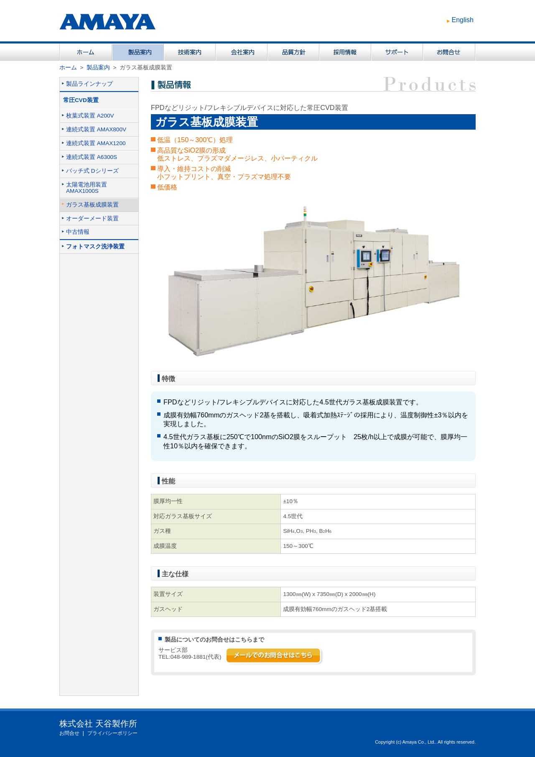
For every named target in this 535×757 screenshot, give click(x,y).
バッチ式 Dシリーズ (92, 171)
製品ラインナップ (89, 84)
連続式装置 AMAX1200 (96, 143)
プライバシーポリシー (112, 733)
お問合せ (69, 733)
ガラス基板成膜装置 (92, 205)
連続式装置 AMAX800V (96, 129)
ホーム (68, 67)
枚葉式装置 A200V (90, 116)
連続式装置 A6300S (91, 157)
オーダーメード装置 (92, 218)
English (463, 19)
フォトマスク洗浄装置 (95, 246)
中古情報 (77, 232)
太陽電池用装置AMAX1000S (86, 188)
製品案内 (98, 67)
